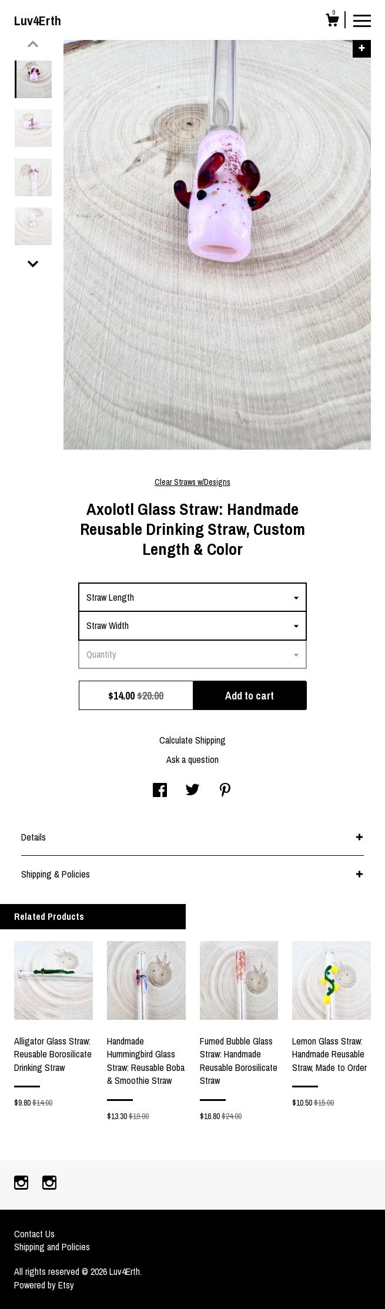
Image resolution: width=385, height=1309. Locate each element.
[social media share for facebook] (160, 791)
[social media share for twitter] (192, 791)
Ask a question (192, 759)
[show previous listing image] (33, 44)
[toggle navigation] (362, 20)
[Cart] (332, 22)
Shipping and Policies (52, 1246)
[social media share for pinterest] (225, 791)
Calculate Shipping (192, 740)
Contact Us (34, 1233)
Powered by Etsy (44, 1284)
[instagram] (22, 1183)
